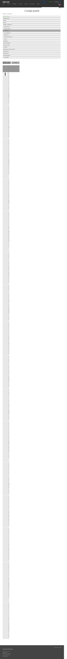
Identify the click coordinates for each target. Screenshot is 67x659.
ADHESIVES (5, 41)
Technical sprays (6, 26)
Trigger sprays (6, 34)
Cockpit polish (6, 30)
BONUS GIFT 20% (6, 16)
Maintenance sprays (7, 28)
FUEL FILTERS (6, 51)
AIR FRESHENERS (6, 55)
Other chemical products (8, 36)
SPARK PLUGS (6, 53)
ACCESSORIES (6, 57)
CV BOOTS (5, 47)
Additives (5, 38)
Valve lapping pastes (7, 32)
